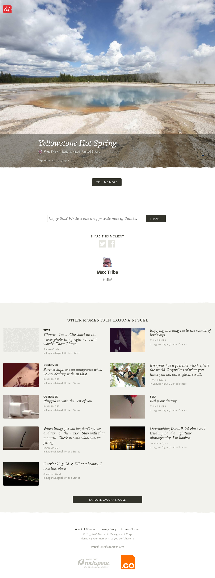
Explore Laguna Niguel (107, 500)
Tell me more (106, 182)
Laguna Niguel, (81, 151)
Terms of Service (130, 529)
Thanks (155, 219)
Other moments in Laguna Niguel (107, 320)
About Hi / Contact (86, 529)
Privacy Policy (108, 529)
